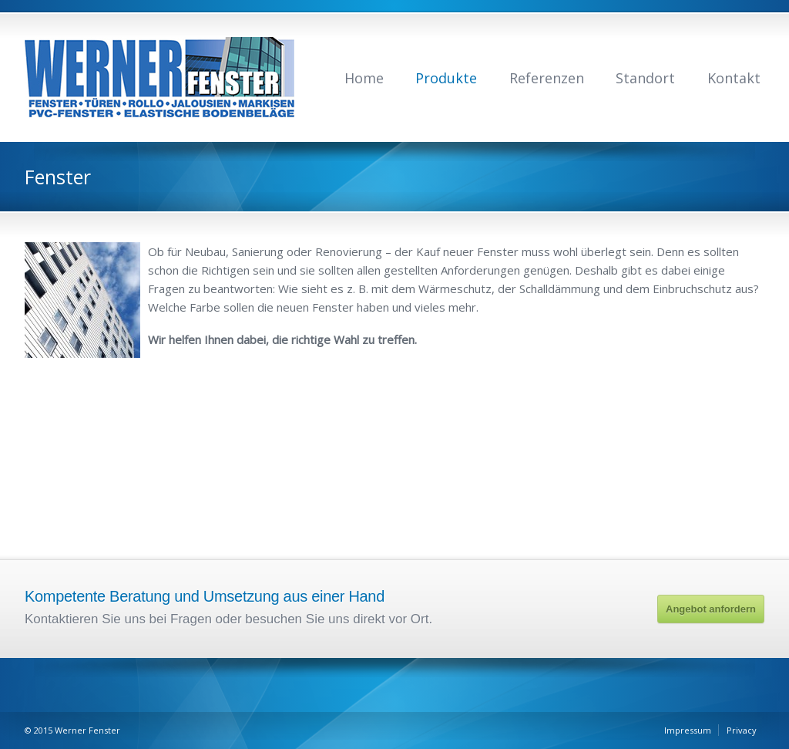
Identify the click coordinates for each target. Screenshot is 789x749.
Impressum (687, 730)
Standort (645, 78)
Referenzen (546, 78)
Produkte (446, 78)
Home (364, 78)
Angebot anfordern (711, 609)
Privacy (742, 730)
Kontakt (733, 78)
